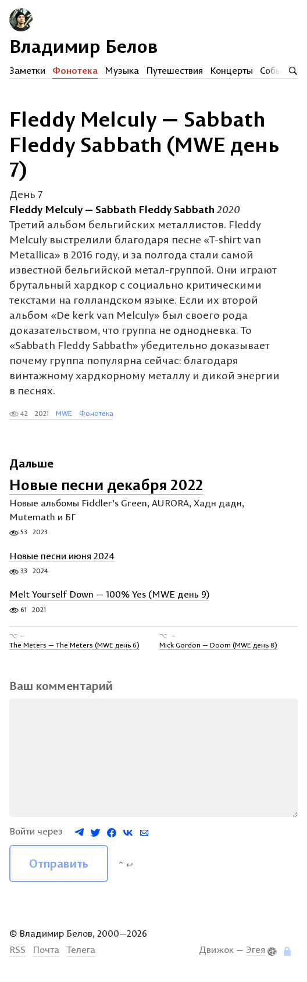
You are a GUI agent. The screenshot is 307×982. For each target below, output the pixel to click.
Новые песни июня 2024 (62, 556)
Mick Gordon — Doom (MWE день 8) (218, 645)
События (278, 70)
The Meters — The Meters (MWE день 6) (74, 645)
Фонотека (75, 70)
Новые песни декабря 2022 (106, 484)
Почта (46, 949)
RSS (17, 949)
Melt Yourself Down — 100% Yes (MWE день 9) (109, 594)
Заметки (27, 70)
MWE (64, 413)
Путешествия (174, 70)
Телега (80, 949)
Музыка (122, 70)
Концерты (231, 70)
